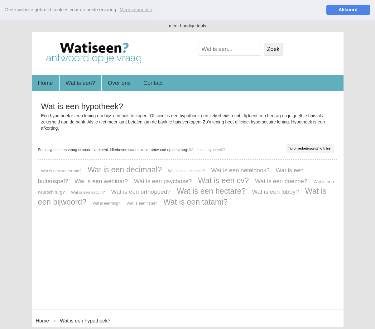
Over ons (119, 83)
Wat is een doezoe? (281, 181)
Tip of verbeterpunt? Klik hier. (310, 148)
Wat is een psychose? (163, 181)
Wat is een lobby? (275, 191)
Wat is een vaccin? (88, 192)
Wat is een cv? (223, 180)
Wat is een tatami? (195, 201)
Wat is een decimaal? (125, 169)
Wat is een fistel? (141, 203)
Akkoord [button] (348, 9)
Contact (153, 83)
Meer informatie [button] (136, 9)
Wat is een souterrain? (61, 170)
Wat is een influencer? (186, 171)
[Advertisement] (188, 264)
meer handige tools (187, 25)
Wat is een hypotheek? (85, 320)
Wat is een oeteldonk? (240, 170)
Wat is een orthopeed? (141, 191)
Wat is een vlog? (106, 203)
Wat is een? (80, 83)
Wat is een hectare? (211, 190)
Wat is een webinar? (101, 181)
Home (45, 83)
